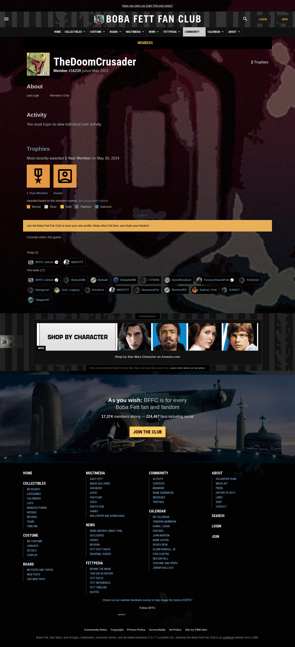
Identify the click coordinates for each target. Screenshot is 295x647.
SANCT (231, 290)
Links (219, 497)
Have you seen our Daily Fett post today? (147, 5)
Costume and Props (165, 563)
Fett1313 (249, 280)
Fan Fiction (97, 506)
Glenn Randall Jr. (164, 549)
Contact (221, 506)
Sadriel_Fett (204, 290)
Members (145, 43)
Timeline (32, 526)
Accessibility (157, 629)
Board (116, 31)
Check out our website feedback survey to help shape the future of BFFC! (147, 600)
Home (57, 31)
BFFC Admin (43, 262)
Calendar (216, 31)
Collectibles (75, 31)
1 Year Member (38, 180)
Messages (159, 497)
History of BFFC (226, 492)
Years (30, 521)
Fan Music (96, 488)
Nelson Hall (160, 558)
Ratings (31, 512)
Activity (158, 479)
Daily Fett (96, 479)
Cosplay (32, 555)
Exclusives (97, 535)
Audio (93, 492)
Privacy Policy (136, 629)
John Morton (161, 535)
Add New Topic (36, 579)
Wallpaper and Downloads (107, 516)
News (154, 31)
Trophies (259, 62)
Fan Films (96, 497)
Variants (32, 546)
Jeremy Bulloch (163, 567)
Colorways (34, 498)
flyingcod (38, 290)
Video (93, 502)
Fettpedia (172, 31)
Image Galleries (100, 483)
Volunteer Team (226, 479)
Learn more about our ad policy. (187, 368)
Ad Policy (175, 629)
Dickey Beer (160, 544)
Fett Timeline (98, 587)
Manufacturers (37, 507)
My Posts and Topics (40, 570)
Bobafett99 (124, 280)
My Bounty (33, 489)
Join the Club (147, 432)
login (47, 124)
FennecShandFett (215, 280)
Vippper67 (39, 300)
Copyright (117, 629)
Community (194, 31)
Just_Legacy (67, 290)
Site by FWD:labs (196, 629)
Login (263, 19)
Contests (159, 483)
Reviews (32, 517)
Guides (94, 540)
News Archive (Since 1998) (106, 531)
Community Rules (95, 629)
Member (60, 71)
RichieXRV (175, 290)
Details (31, 550)
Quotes (94, 592)
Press (219, 488)
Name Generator (163, 492)
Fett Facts (96, 578)
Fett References (100, 582)
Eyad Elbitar (161, 554)
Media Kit (221, 483)
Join (285, 19)
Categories (34, 494)
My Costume (34, 541)
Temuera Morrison (164, 521)
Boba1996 (74, 280)
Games (94, 511)
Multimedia (135, 31)
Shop (219, 502)
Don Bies (158, 531)
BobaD (99, 280)
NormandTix (146, 290)
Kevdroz (94, 290)
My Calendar (161, 517)
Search (218, 516)
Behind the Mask (100, 569)
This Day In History (101, 573)
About (234, 31)
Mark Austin (160, 540)
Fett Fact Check (100, 549)
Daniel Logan (161, 526)
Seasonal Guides (100, 554)
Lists (30, 503)
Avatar (65, 180)
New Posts (33, 574)
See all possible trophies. (93, 200)
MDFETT (73, 262)
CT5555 (150, 280)
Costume (98, 31)
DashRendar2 (177, 280)
